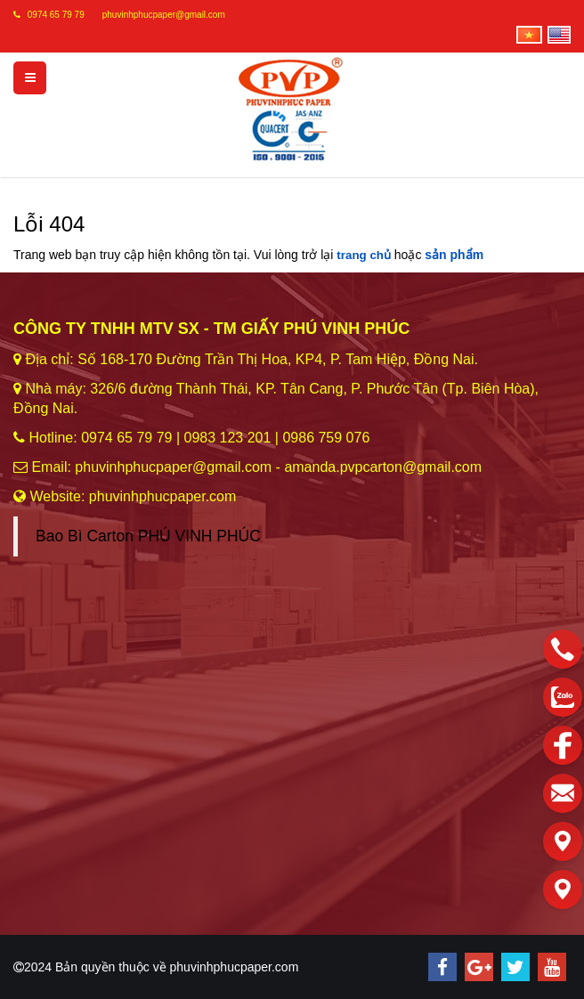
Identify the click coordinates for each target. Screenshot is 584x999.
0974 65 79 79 (56, 15)
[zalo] (562, 697)
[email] (562, 793)
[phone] (562, 649)
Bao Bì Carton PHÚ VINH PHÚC (148, 536)
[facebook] (562, 745)
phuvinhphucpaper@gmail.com (163, 15)
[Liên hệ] (562, 841)
